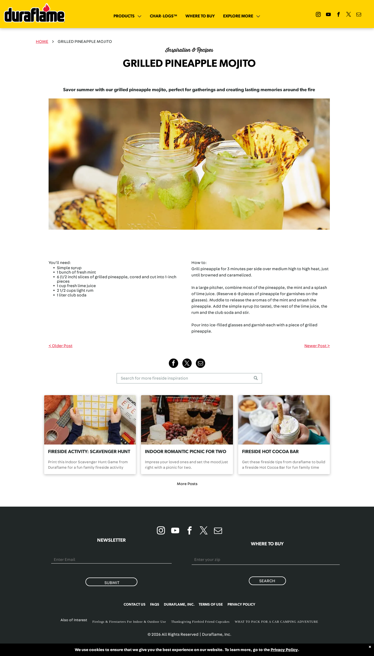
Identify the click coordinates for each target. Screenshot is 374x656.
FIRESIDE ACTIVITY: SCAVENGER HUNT (89, 451)
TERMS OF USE (211, 604)
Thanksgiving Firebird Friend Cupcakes (200, 622)
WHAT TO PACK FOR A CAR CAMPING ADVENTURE (276, 622)
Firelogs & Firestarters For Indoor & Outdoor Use (129, 622)
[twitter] (348, 15)
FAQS (154, 604)
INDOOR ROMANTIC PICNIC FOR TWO (185, 451)
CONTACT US (134, 604)
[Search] (189, 378)
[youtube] (328, 15)
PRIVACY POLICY (241, 604)
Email (56, 553)
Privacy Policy (284, 650)
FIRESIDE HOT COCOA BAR (270, 451)
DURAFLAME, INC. (179, 604)
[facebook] (338, 15)
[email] (359, 15)
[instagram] (318, 15)
